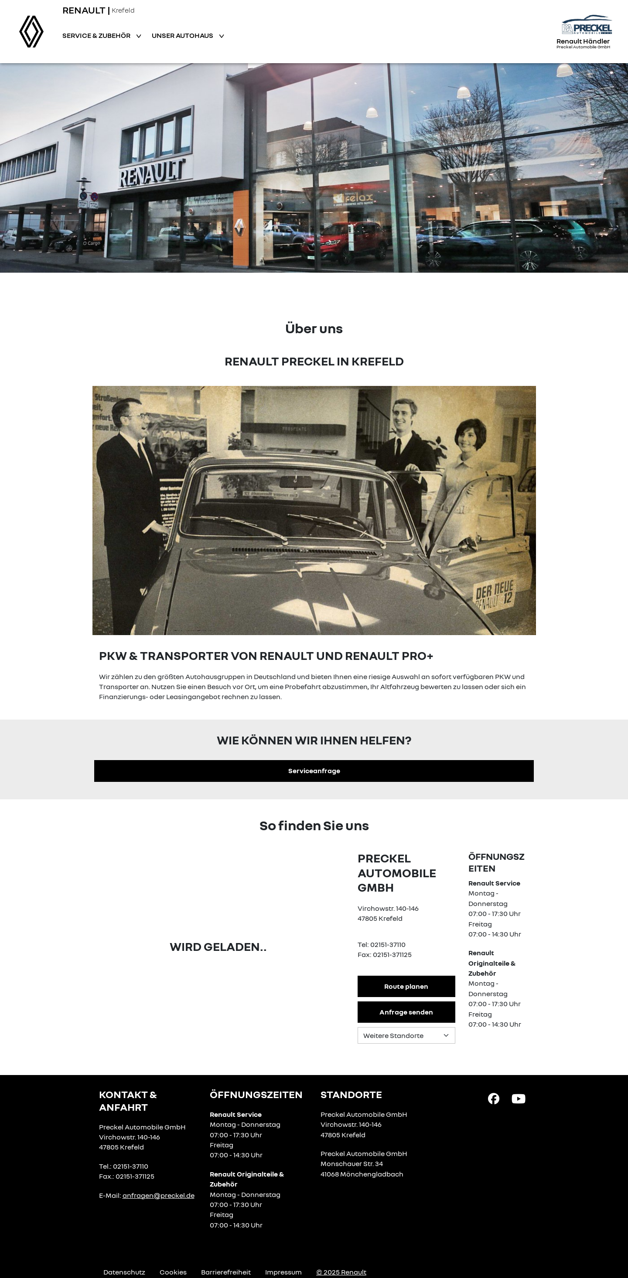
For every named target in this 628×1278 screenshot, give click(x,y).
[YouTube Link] (518, 1098)
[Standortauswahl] (406, 1035)
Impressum (283, 1272)
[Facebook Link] (494, 1098)
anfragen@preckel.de (159, 1195)
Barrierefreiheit (226, 1272)
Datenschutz (124, 1272)
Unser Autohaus (183, 35)
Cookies (173, 1272)
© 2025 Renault (341, 1272)
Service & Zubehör (97, 35)
